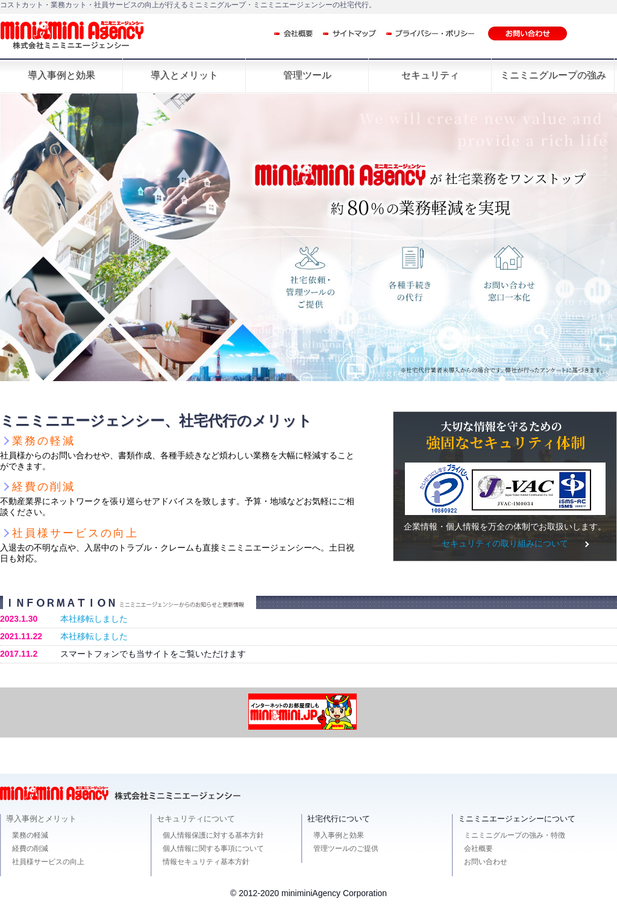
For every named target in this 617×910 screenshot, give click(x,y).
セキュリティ (430, 75)
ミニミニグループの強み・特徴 (514, 835)
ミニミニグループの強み (553, 75)
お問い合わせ (485, 862)
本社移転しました (94, 619)
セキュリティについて (196, 819)
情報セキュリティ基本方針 (206, 862)
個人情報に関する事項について (213, 848)
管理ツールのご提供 (345, 848)
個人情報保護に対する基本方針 (213, 835)
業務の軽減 (30, 835)
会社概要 (478, 848)
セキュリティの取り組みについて (505, 543)
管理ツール (307, 75)
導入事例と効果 (61, 75)
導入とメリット (184, 75)
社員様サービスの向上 (48, 862)
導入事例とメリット (41, 819)
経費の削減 (30, 848)
